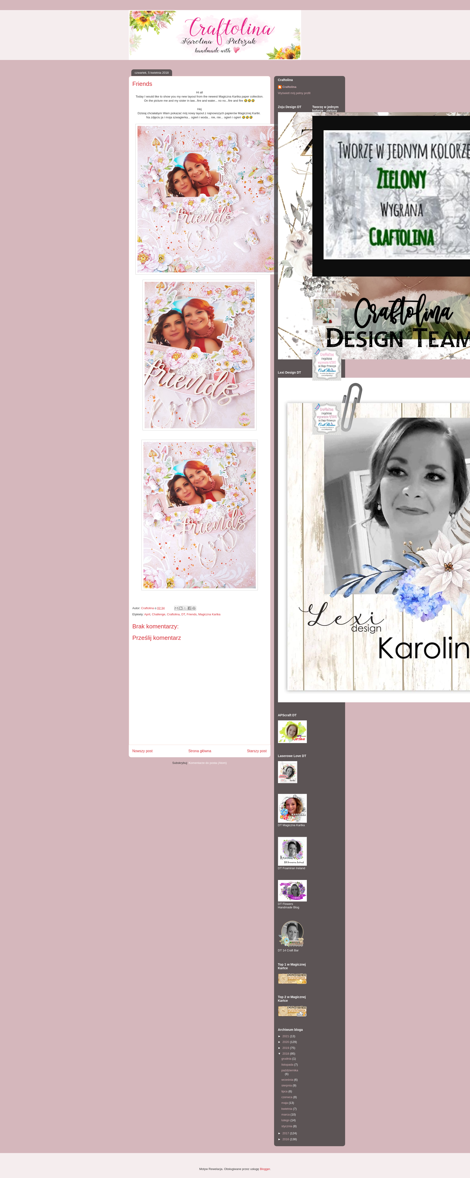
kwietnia (287, 1108)
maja (285, 1103)
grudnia (286, 1058)
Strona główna (199, 751)
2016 (286, 1139)
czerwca (287, 1097)
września (287, 1079)
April (147, 614)
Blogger (265, 1169)
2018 (286, 1053)
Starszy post (257, 751)
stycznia (287, 1126)
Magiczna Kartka (209, 614)
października (289, 1070)
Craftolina (173, 614)
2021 (286, 1036)
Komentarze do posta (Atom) (208, 763)
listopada (287, 1064)
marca (286, 1114)
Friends (192, 614)
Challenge (158, 614)
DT (183, 614)
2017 (286, 1133)
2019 (286, 1048)
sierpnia (287, 1085)
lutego (285, 1120)
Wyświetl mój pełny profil (294, 93)
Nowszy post (142, 751)
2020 (286, 1042)
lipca (284, 1091)
